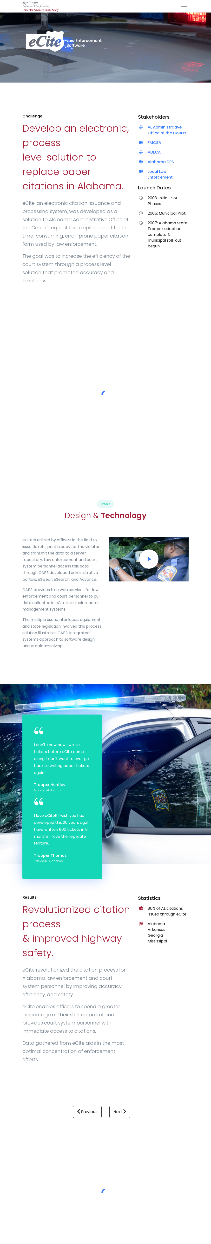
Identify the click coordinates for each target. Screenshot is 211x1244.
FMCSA (154, 142)
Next (119, 1112)
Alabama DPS (161, 162)
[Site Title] (40, 6)
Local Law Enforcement (160, 174)
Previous (87, 1112)
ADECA (154, 152)
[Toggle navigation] (184, 6)
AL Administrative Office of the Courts (167, 130)
